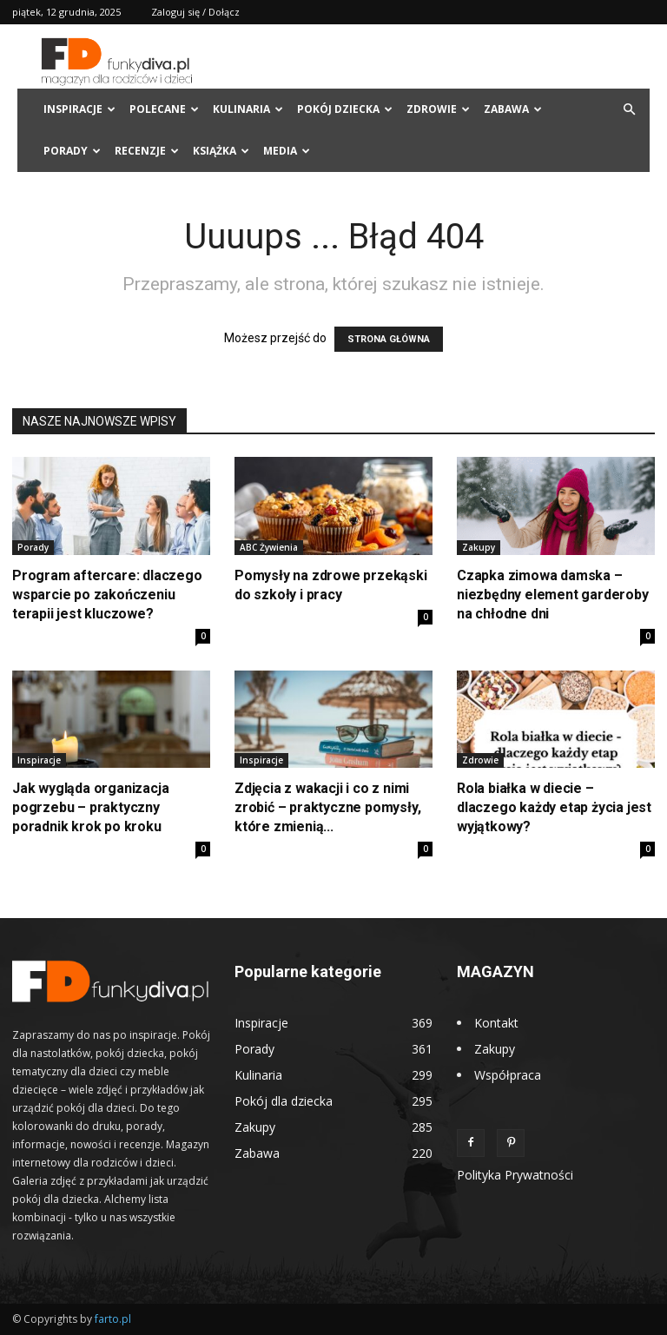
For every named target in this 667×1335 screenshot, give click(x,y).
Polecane (164, 109)
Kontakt (496, 1022)
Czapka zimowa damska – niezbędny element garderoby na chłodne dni (553, 594)
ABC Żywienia (269, 547)
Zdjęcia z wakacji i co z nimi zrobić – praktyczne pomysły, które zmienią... (327, 807)
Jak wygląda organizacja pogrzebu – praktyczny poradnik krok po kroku (90, 807)
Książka (221, 150)
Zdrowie (438, 109)
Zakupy (478, 547)
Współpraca (507, 1075)
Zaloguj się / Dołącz (195, 11)
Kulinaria (248, 109)
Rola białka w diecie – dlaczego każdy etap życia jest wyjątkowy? (554, 807)
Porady (72, 150)
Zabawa (513, 109)
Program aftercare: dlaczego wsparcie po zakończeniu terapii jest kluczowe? (107, 594)
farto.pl (113, 1319)
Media (286, 150)
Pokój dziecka (345, 109)
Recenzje (147, 150)
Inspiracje (79, 109)
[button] (629, 110)
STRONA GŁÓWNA (388, 339)
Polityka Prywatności (515, 1174)
